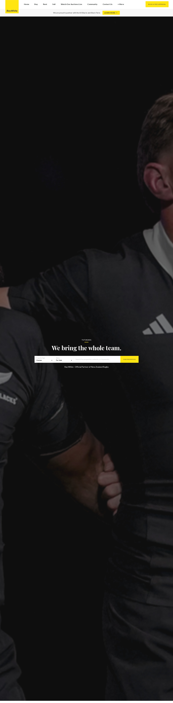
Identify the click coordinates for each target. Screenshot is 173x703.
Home (26, 4)
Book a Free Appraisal (157, 4)
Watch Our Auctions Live (71, 4)
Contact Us (107, 4)
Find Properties (129, 359)
